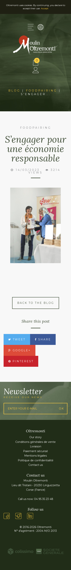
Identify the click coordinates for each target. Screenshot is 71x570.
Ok (61, 408)
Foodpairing (41, 90)
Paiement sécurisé (35, 451)
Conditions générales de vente (35, 442)
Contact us (35, 465)
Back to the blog (35, 303)
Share (43, 339)
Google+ (19, 350)
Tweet (16, 339)
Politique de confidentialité (35, 460)
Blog (14, 90)
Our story (35, 437)
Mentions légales (35, 455)
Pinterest (21, 361)
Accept (44, 8)
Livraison (35, 446)
